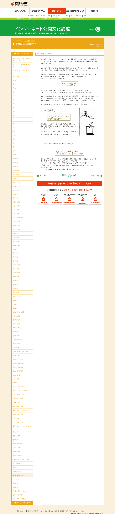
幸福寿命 (31, 15)
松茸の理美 (16, 191)
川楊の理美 (16, 415)
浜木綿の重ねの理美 (18, 360)
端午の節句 (16, 480)
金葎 (14, 101)
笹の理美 (15, 254)
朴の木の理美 (16, 293)
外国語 (43, 15)
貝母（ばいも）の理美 (19, 391)
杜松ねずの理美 (17, 183)
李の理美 (15, 160)
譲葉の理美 (16, 376)
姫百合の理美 (16, 199)
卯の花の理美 (16, 317)
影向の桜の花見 (17, 460)
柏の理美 (15, 175)
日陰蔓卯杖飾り (17, 445)
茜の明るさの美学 (18, 356)
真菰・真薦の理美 (18, 215)
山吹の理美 (16, 344)
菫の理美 (15, 297)
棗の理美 (15, 380)
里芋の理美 (16, 171)
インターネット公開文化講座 (40, 18)
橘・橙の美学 (16, 352)
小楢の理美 (16, 211)
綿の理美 (15, 281)
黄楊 (14, 108)
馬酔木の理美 (16, 179)
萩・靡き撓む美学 (18, 472)
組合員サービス (21, 18)
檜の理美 (15, 328)
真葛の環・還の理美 (18, 309)
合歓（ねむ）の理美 (18, 384)
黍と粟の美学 (16, 448)
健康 (59, 15)
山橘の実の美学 (17, 372)
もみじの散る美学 (18, 492)
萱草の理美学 (16, 433)
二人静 (15, 152)
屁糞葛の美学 (16, 242)
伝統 (56, 18)
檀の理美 (15, 285)
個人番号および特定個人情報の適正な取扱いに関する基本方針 (62, 508)
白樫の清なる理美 (18, 395)
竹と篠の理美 (16, 399)
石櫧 (14, 93)
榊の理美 (15, 230)
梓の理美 (15, 195)
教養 (37, 15)
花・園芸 (65, 15)
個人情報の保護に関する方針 (35, 508)
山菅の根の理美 (17, 336)
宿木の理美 (16, 207)
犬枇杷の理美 (16, 313)
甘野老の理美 (16, 222)
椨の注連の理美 (17, 325)
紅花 (14, 128)
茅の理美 (15, 246)
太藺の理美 (16, 289)
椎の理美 (15, 258)
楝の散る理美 (16, 340)
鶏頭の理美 (16, 238)
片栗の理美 (16, 273)
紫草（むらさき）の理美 (20, 387)
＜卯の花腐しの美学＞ (19, 364)
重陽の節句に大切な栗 (19, 496)
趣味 (54, 15)
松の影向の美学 (95, 173)
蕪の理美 (15, 163)
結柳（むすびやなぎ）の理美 (21, 419)
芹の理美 (15, 156)
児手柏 (15, 136)
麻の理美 (15, 277)
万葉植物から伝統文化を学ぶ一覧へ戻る (69, 173)
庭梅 (14, 89)
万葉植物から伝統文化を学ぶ (66, 18)
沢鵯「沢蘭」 (16, 73)
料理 (49, 15)
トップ (13, 18)
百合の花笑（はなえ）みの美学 (22, 456)
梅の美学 (15, 464)
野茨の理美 (16, 167)
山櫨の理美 (16, 234)
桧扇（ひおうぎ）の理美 (20, 407)
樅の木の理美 (16, 305)
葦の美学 (15, 429)
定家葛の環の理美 (18, 411)
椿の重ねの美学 (17, 441)
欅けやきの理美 (17, 187)
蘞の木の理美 (16, 270)
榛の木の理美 (16, 226)
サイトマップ (84, 508)
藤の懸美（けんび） (18, 437)
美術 (72, 15)
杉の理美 (15, 301)
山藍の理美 (16, 203)
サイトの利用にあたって (19, 508)
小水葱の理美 (16, 218)
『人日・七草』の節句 (19, 488)
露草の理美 (16, 266)
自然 (85, 15)
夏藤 (14, 148)
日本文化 (78, 15)
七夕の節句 (43, 173)
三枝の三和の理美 (18, 368)
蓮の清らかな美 (17, 452)
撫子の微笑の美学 (18, 403)
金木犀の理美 (16, 262)
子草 (14, 132)
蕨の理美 (15, 250)
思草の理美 (16, 332)
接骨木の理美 (16, 321)
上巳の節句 (16, 484)
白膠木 (15, 77)
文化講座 (28, 18)
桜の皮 (15, 85)
